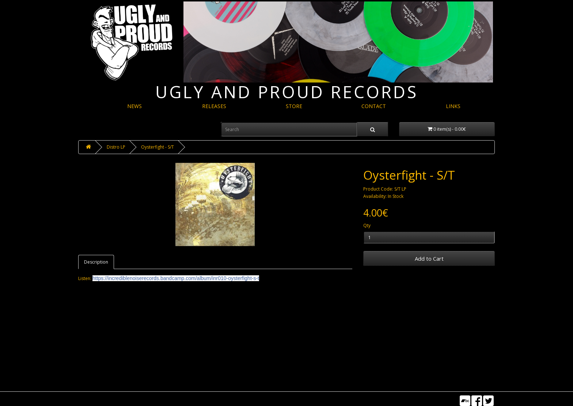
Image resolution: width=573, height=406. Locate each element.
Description (96, 262)
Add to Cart (429, 258)
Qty (367, 225)
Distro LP (116, 147)
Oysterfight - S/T (157, 147)
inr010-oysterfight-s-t (175, 278)
